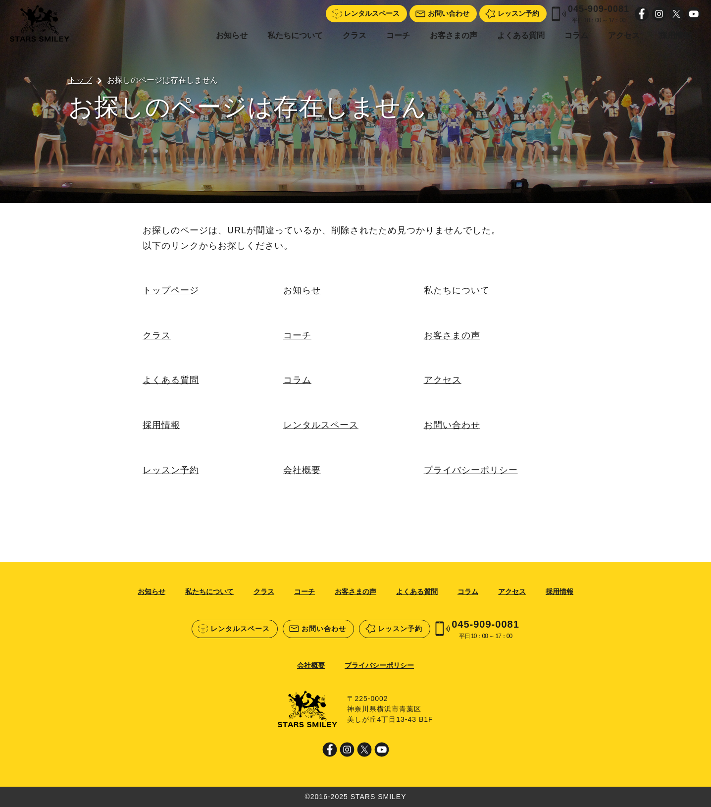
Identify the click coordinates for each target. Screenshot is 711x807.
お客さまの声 (453, 35)
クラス (354, 35)
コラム (576, 35)
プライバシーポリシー (471, 470)
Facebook (641, 13)
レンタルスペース (320, 425)
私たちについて (295, 35)
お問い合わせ (452, 425)
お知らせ (232, 35)
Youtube (693, 13)
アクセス (624, 35)
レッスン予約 (171, 470)
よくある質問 (521, 35)
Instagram (659, 13)
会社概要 (302, 470)
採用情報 (675, 35)
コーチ (398, 35)
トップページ (171, 290)
